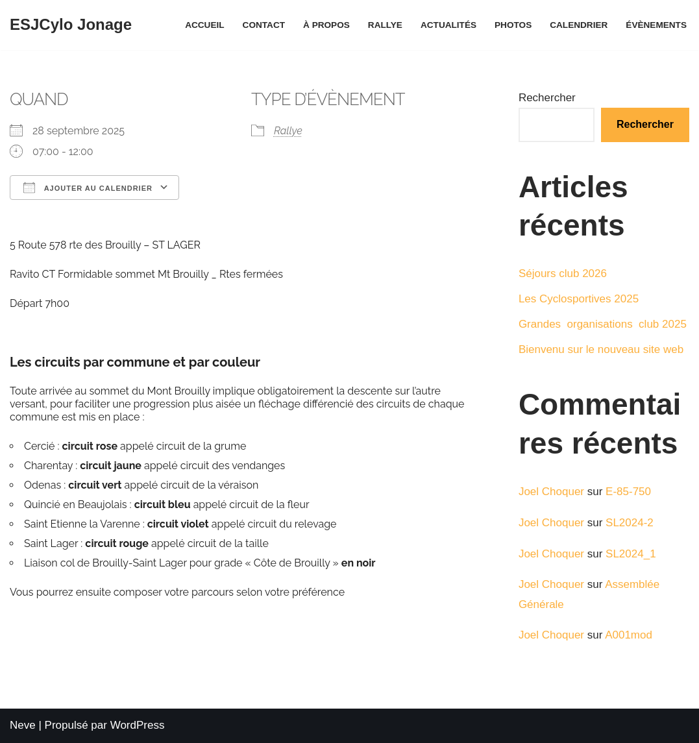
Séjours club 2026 (563, 273)
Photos (513, 25)
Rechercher (547, 97)
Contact (264, 25)
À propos (326, 25)
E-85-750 (628, 491)
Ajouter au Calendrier (88, 187)
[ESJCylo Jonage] (71, 25)
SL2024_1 (631, 554)
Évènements (656, 25)
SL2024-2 (630, 523)
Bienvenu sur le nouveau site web (601, 349)
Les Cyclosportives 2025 (579, 299)
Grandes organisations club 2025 (603, 324)
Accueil (204, 25)
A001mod (628, 635)
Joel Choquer (551, 491)
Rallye (385, 25)
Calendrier (578, 25)
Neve (23, 725)
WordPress (137, 725)
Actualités (448, 25)
